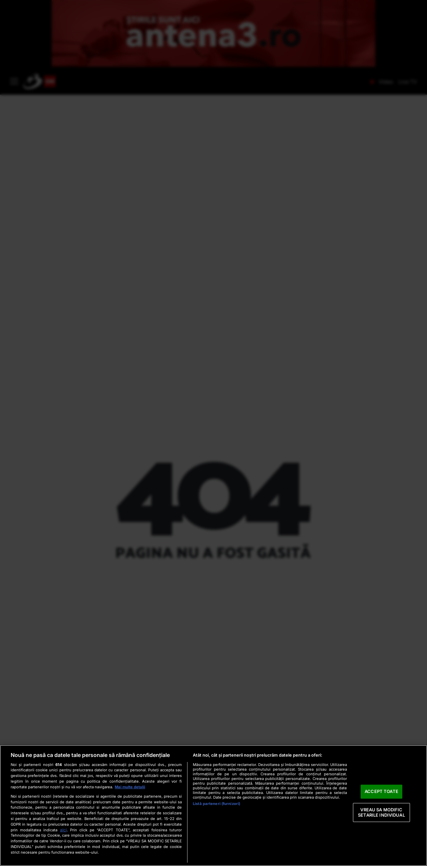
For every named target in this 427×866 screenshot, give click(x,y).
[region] (213, 805)
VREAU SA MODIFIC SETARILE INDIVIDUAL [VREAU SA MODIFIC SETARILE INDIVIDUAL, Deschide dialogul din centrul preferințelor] (381, 812)
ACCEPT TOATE (381, 791)
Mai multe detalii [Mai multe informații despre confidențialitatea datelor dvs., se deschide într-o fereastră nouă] (130, 787)
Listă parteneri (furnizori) (216, 803)
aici (63, 829)
